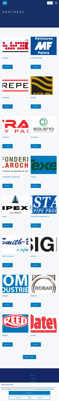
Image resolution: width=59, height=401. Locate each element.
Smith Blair (8, 256)
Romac (5, 296)
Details (7, 66)
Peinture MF (36, 58)
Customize (19, 382)
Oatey (33, 335)
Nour (33, 97)
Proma (5, 58)
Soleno (34, 137)
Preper (5, 97)
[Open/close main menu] (56, 3)
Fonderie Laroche (11, 177)
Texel (33, 177)
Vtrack (5, 137)
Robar (34, 296)
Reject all (40, 382)
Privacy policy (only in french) (45, 373)
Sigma (33, 256)
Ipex (4, 217)
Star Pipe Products (40, 217)
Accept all (29, 377)
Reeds (5, 335)
